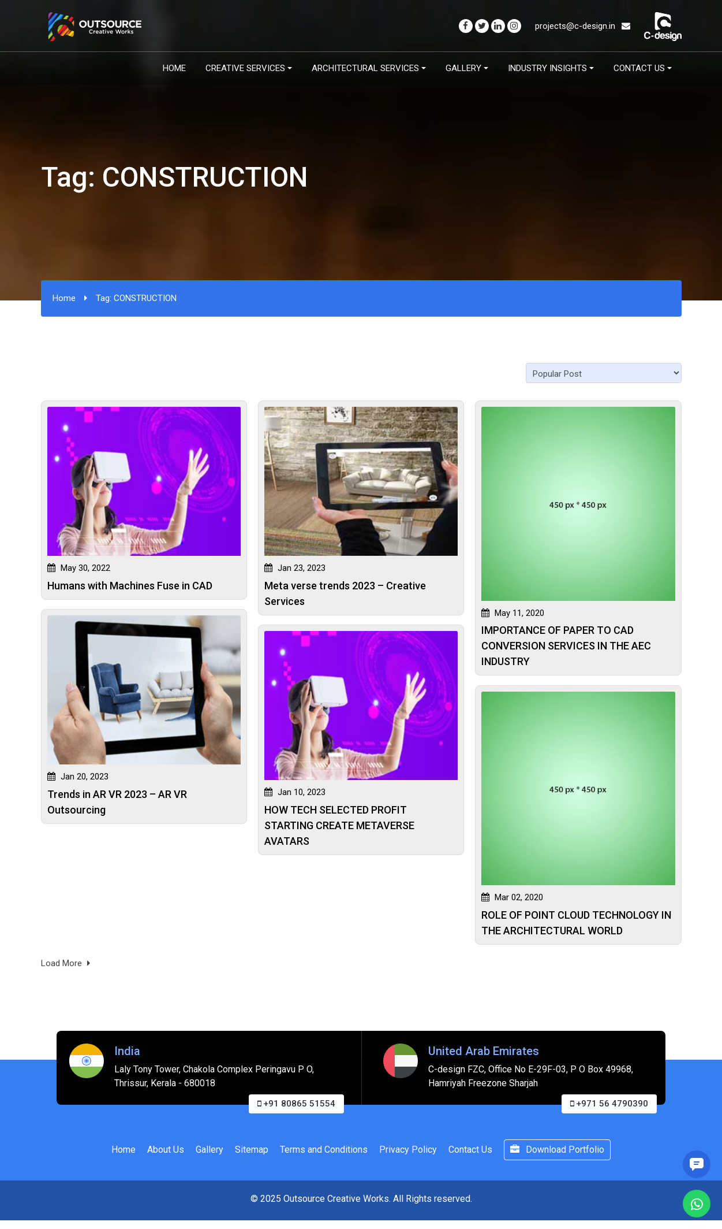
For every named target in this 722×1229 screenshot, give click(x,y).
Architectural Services (365, 68)
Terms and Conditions (324, 1149)
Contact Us (639, 68)
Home (174, 68)
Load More (65, 968)
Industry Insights (547, 68)
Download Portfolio (557, 1149)
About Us (165, 1149)
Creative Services (245, 68)
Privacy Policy (408, 1149)
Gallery (463, 68)
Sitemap (251, 1149)
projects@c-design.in (582, 26)
